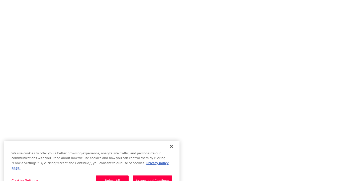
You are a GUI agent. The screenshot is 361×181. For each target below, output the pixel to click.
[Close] (171, 149)
